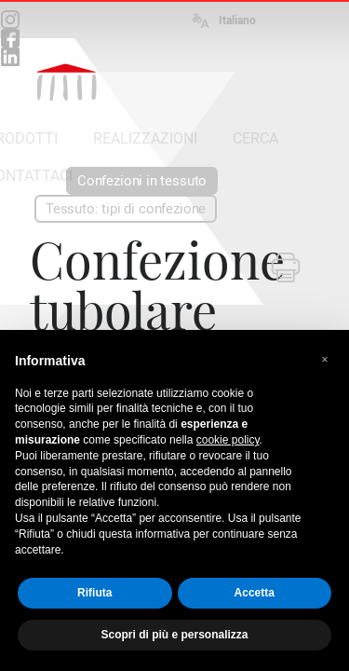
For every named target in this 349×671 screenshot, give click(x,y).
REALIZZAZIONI (145, 138)
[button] (325, 360)
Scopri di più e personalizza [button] (174, 634)
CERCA (255, 138)
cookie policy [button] (228, 439)
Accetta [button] (255, 592)
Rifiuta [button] (94, 592)
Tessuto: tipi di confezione (126, 208)
